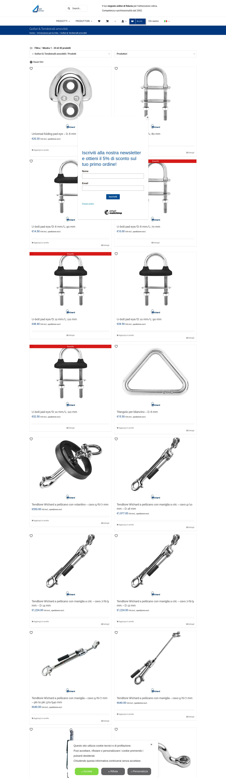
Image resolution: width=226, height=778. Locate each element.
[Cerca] (69, 8)
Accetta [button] (86, 771)
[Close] (147, 117)
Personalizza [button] (139, 771)
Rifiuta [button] (113, 771)
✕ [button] (151, 744)
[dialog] (113, 759)
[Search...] (77, 8)
